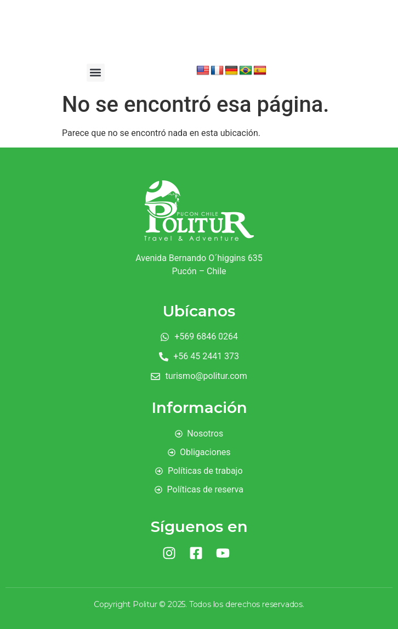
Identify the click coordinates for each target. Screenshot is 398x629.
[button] (96, 73)
